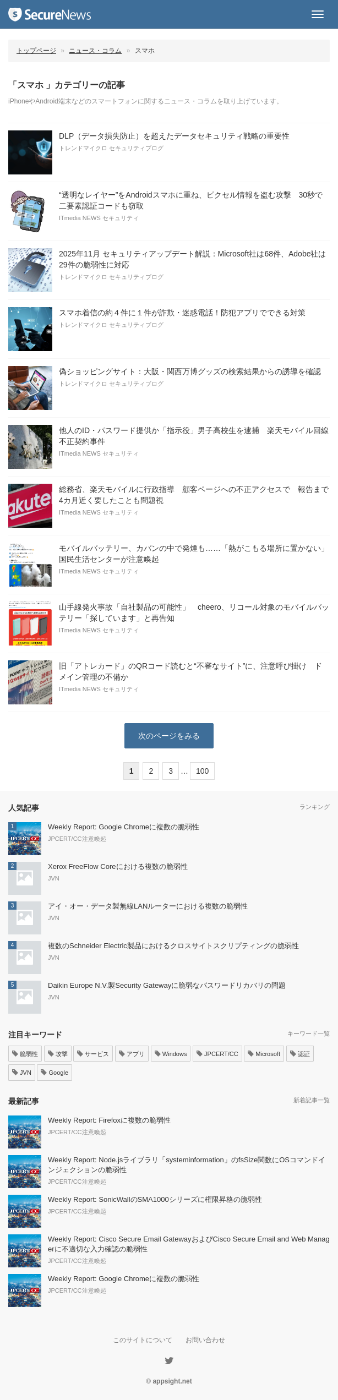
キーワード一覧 (308, 1033)
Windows (171, 1054)
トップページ (36, 50)
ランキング (314, 806)
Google (54, 1072)
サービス (93, 1054)
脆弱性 (25, 1054)
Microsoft (264, 1054)
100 (202, 771)
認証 (300, 1054)
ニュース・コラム (95, 50)
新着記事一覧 (311, 1100)
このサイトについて (142, 1340)
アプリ (132, 1054)
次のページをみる (169, 735)
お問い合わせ (205, 1340)
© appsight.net (169, 1381)
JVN (21, 1072)
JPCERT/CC (217, 1054)
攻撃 (58, 1054)
